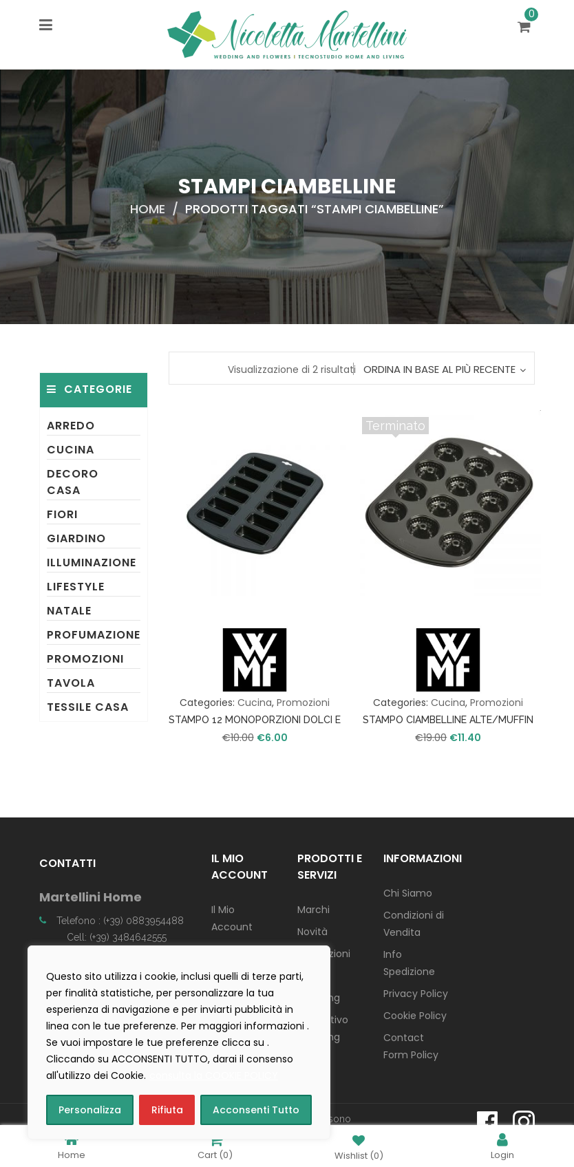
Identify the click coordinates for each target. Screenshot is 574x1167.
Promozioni (85, 659)
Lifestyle (76, 587)
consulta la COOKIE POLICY (213, 1075)
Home (147, 208)
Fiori (62, 514)
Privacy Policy (415, 993)
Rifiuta (167, 1110)
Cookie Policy (415, 1016)
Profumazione (93, 635)
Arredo (71, 425)
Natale (69, 611)
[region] (179, 1042)
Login (502, 1146)
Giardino (76, 538)
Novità (312, 932)
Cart (215, 1146)
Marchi (313, 910)
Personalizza (90, 1110)
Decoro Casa (72, 482)
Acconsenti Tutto (256, 1110)
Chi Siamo (407, 893)
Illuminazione (91, 562)
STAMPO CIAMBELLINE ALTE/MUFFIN (448, 719)
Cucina (70, 450)
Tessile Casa (88, 707)
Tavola (71, 683)
